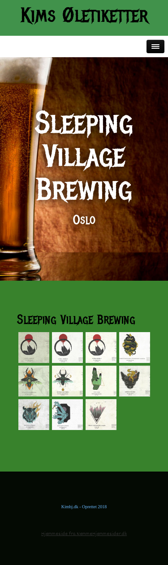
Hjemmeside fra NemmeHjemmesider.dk (84, 534)
